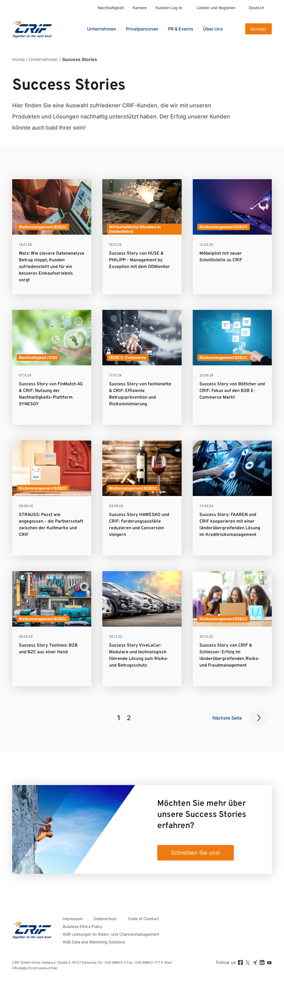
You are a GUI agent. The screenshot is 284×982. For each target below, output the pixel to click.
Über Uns (213, 29)
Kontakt (258, 29)
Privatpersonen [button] (142, 29)
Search (235, 28)
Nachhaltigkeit (111, 7)
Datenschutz (105, 918)
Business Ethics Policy (82, 926)
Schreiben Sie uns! (195, 852)
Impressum (73, 918)
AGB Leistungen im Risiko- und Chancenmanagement (111, 934)
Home (18, 59)
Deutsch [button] (256, 7)
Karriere (140, 7)
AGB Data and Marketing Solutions (94, 942)
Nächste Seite (227, 718)
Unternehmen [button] (101, 29)
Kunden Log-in (169, 7)
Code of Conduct (143, 918)
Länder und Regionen (216, 7)
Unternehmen (43, 59)
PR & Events (180, 29)
